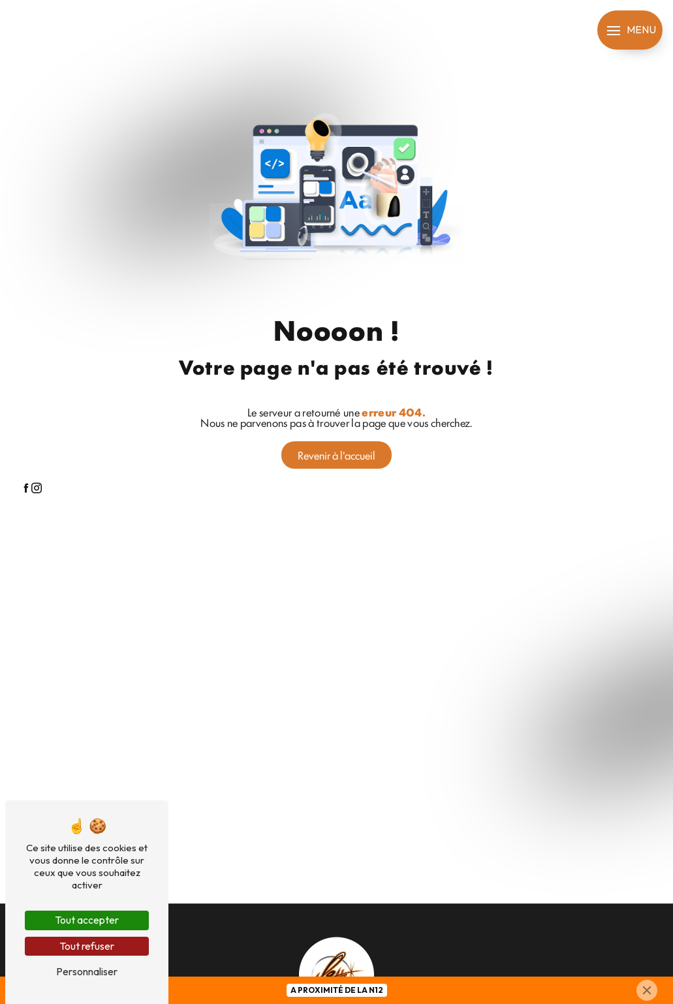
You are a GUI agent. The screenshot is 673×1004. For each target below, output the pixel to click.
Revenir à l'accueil (336, 455)
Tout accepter (87, 919)
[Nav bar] (630, 30)
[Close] (646, 990)
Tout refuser (86, 945)
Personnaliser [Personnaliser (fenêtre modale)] (86, 971)
